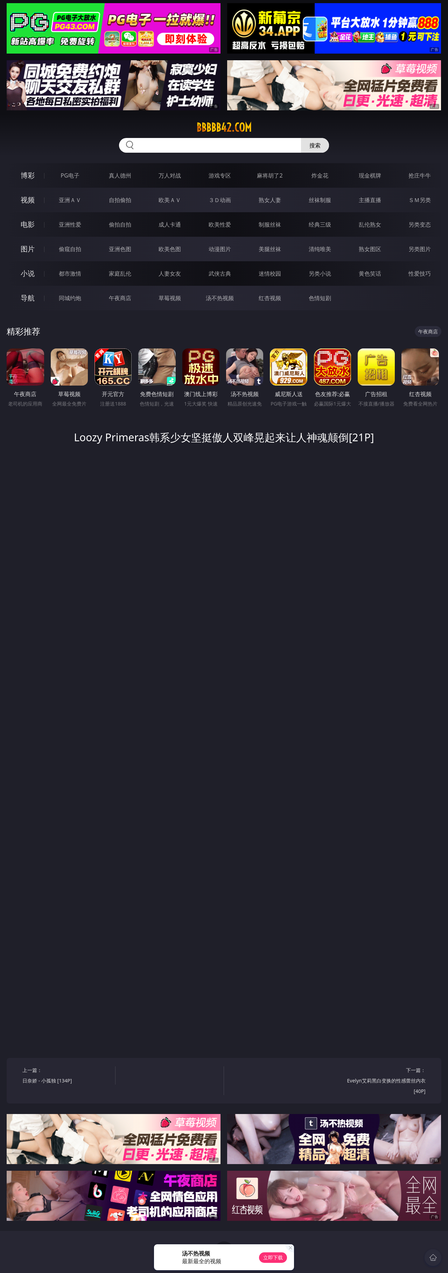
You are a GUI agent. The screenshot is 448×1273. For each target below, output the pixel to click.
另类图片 (419, 249)
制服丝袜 (270, 224)
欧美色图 (170, 249)
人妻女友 (170, 273)
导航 (28, 298)
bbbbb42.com (224, 127)
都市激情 (70, 273)
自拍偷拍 (120, 200)
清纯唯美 (320, 249)
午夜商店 (120, 298)
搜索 (315, 145)
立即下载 (273, 1257)
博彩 (28, 175)
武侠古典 (220, 273)
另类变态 (419, 224)
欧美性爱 (220, 224)
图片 (28, 249)
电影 (28, 224)
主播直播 (370, 200)
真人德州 (120, 175)
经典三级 (320, 224)
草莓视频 (170, 298)
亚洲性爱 (70, 224)
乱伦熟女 (370, 224)
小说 (28, 273)
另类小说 (320, 273)
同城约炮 (70, 298)
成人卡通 (170, 224)
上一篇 (66, 1076)
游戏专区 (220, 175)
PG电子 (70, 175)
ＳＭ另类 (419, 200)
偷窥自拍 (70, 249)
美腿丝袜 (270, 249)
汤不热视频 (220, 298)
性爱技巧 (419, 273)
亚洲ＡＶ (70, 200)
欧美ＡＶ (170, 200)
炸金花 (320, 175)
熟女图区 (370, 249)
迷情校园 (270, 273)
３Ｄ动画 (220, 200)
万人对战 (170, 175)
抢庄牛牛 (419, 175)
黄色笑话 (370, 273)
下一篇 (381, 1081)
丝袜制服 (320, 200)
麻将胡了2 (269, 175)
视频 (28, 200)
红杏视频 (270, 298)
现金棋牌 (370, 175)
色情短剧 (320, 298)
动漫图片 (220, 249)
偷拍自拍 (120, 224)
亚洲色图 (120, 249)
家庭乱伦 (120, 273)
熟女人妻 (270, 200)
